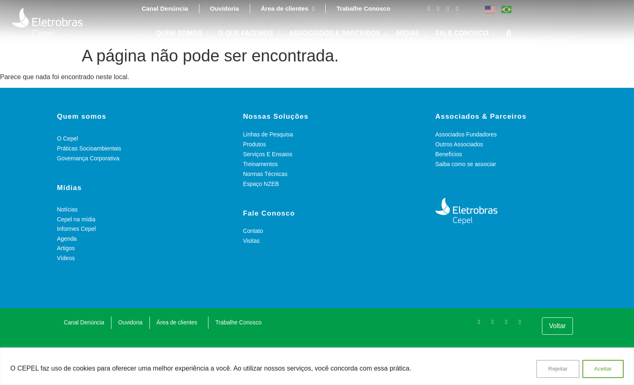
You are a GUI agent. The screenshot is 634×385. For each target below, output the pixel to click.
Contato (253, 231)
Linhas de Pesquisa (268, 134)
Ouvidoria (224, 8)
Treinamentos (260, 164)
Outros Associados (459, 144)
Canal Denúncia (165, 8)
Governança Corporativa (88, 158)
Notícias (67, 209)
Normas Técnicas (265, 174)
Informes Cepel (76, 229)
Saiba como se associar (466, 164)
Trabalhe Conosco (363, 8)
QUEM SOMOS (182, 33)
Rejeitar (556, 369)
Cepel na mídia (76, 219)
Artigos (66, 249)
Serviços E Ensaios (268, 154)
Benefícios (448, 154)
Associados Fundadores (466, 134)
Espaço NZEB (261, 184)
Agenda (67, 239)
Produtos (254, 144)
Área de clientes (288, 8)
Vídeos (66, 259)
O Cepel (67, 138)
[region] (317, 366)
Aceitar (603, 369)
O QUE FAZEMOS (248, 33)
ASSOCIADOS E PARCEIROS (338, 33)
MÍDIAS (411, 33)
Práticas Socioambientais (89, 148)
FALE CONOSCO (465, 33)
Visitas (251, 240)
